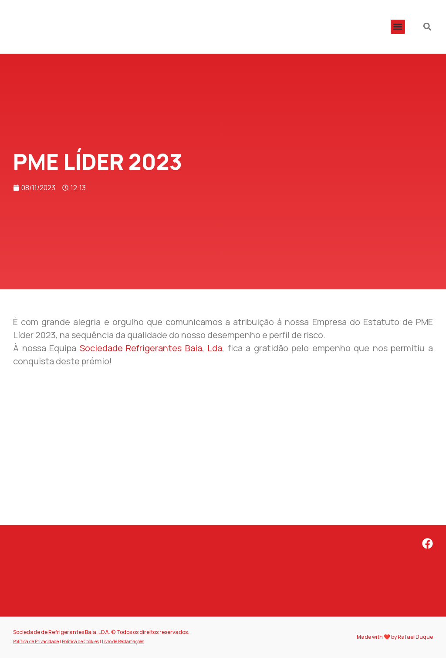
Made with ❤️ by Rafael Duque (395, 637)
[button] (398, 27)
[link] (151, 348)
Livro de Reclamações (123, 641)
